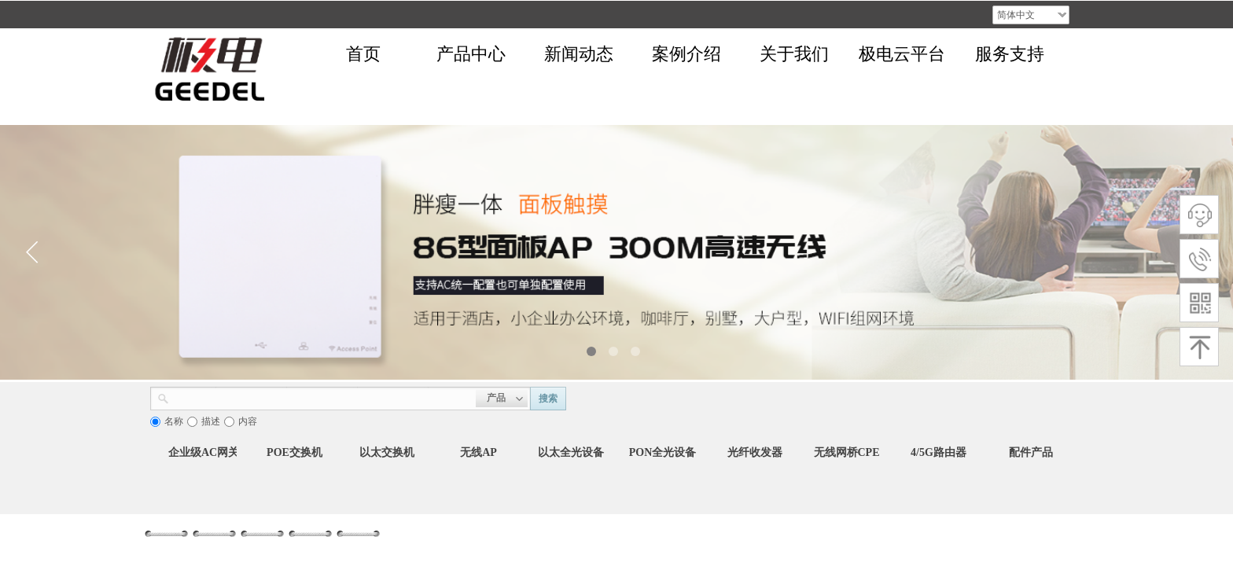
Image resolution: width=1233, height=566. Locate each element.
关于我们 (794, 54)
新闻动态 (578, 54)
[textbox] (322, 397)
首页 (363, 54)
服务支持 (1009, 54)
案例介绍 (686, 54)
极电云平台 (902, 54)
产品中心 (471, 54)
